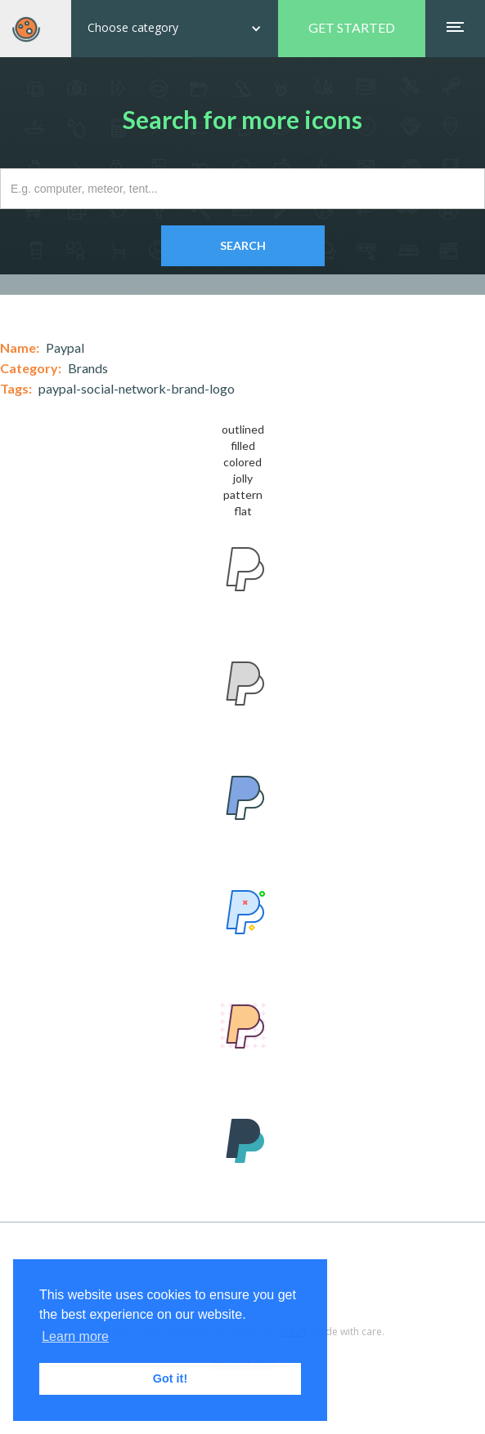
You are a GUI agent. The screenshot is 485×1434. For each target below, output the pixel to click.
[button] (174, 28)
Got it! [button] (170, 1378)
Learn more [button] (75, 1336)
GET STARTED (351, 27)
